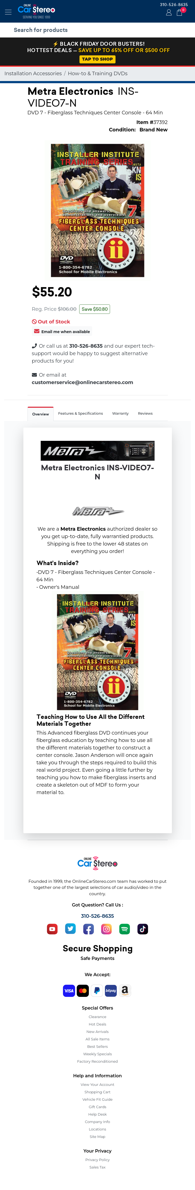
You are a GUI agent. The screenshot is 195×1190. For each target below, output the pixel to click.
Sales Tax (97, 1167)
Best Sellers (97, 1046)
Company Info (97, 1121)
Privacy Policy (97, 1159)
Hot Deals (97, 1024)
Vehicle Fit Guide (98, 1099)
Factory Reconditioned (97, 1061)
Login (168, 13)
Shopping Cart (97, 1092)
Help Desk (97, 1114)
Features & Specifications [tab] (80, 413)
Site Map (97, 1136)
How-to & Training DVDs (98, 74)
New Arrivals (97, 1031)
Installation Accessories (33, 74)
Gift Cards (97, 1107)
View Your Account (97, 1084)
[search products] (99, 30)
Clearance (97, 1016)
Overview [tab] (40, 414)
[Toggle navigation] (8, 12)
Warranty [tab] (120, 413)
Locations (97, 1129)
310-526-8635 (174, 4)
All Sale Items (97, 1039)
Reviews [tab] (145, 413)
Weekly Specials (97, 1054)
